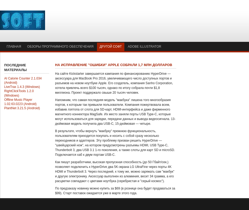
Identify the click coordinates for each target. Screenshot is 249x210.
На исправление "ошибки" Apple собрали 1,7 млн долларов (113, 65)
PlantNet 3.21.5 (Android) (22, 108)
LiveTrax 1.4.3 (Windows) (22, 87)
